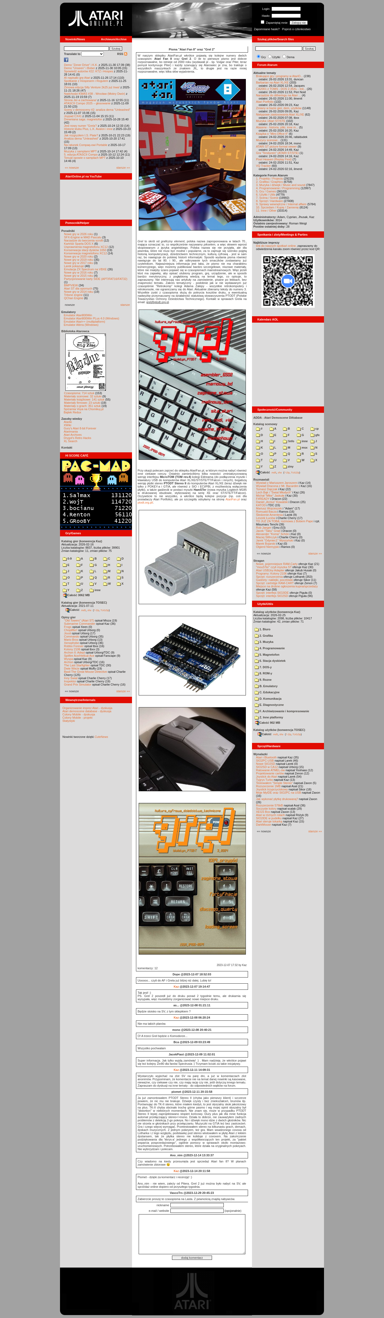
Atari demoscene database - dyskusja (86, 711)
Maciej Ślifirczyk (266, 537)
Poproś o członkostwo (296, 29)
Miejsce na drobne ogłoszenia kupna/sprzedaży (287, 586)
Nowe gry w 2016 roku (78, 272)
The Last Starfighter (77, 665)
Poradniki (68, 230)
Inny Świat (71, 678)
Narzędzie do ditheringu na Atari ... (278, 95)
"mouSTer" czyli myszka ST (274, 567)
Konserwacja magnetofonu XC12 (85, 253)
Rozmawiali (261, 479)
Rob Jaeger (263, 527)
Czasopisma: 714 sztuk (79, 393)
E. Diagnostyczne (269, 704)
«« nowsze (72, 167)
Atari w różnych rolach (270, 815)
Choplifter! (70, 630)
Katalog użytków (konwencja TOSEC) (279, 729)
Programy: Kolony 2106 (271, 573)
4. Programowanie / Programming (278, 188)
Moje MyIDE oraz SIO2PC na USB (278, 792)
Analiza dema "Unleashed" (81, 138)
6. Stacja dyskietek (270, 660)
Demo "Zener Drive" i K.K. (81, 64)
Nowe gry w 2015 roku (78, 275)
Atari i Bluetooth (266, 757)
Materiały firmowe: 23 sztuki (82, 402)
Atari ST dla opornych (78, 288)
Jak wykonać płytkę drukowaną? (277, 799)
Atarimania (71, 431)
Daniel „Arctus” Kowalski (272, 502)
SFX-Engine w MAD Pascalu (82, 237)
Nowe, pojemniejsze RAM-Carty (277, 563)
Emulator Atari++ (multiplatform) (84, 321)
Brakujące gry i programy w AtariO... (279, 76)
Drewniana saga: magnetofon (83, 119)
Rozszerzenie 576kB (269, 805)
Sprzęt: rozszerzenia (269, 576)
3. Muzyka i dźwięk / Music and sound (280, 185)
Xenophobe (71, 642)
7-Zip (96, 610)
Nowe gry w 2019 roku (78, 259)
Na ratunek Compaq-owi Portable (85, 145)
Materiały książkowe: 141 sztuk (84, 399)
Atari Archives (73, 434)
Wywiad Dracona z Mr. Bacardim (277, 486)
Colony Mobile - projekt (77, 717)
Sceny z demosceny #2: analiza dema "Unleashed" (97, 109)
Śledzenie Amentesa (269, 514)
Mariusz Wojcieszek (269, 508)
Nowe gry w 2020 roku (78, 256)
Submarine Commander (79, 623)
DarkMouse (263, 824)
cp (314, 428)
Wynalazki (260, 754)
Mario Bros (71, 639)
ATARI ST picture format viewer (276, 146)
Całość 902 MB (267, 722)
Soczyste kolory (266, 808)
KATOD (261, 505)
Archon (68, 662)
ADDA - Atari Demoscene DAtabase (277, 417)
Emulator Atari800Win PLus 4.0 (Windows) (91, 318)
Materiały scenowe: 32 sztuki (83, 396)
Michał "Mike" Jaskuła (270, 495)
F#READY (263, 498)
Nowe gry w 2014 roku (78, 291)
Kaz (176, 986)
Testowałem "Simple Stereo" (274, 783)
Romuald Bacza (266, 511)
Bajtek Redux (72, 412)
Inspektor (70, 681)
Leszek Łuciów (265, 518)
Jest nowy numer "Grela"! (80, 125)
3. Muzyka (264, 641)
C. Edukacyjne (267, 692)
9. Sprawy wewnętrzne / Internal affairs (281, 204)
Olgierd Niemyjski (267, 546)
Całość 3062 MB (76, 595)
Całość (72, 609)
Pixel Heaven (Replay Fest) (274, 159)
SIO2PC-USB (265, 760)
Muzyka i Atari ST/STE (270, 120)
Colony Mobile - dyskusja (78, 714)
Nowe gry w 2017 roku (78, 262)
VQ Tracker (263, 165)
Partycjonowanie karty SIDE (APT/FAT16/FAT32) (95, 278)
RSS (122, 54)
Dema (290, 57)
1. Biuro (262, 629)
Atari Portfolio (265, 101)
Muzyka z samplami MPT (80, 151)
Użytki (276, 57)
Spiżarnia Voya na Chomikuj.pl (83, 409)
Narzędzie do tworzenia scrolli (83, 240)
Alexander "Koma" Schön (272, 534)
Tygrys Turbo (264, 779)
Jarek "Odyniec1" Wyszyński (274, 540)
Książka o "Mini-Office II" (272, 133)
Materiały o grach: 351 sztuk (82, 405)
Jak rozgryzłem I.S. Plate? (81, 135)
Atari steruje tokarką (269, 821)
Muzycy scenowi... (268, 140)
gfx (315, 435)
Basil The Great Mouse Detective (85, 671)
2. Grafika (264, 635)
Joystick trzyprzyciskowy (272, 789)
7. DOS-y (263, 667)
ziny (288, 466)
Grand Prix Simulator (77, 684)
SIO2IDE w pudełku (269, 818)
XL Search (70, 441)
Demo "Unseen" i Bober (79, 68)
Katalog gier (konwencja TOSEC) (84, 602)
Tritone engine (73, 294)
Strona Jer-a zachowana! (80, 100)
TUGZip (105, 610)
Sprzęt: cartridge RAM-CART (275, 583)
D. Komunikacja (268, 698)
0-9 (67, 558)
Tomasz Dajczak (266, 489)
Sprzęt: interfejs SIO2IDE (272, 592)
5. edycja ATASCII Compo (81, 154)
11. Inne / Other (266, 210)
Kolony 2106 (72, 649)
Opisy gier (68, 617)
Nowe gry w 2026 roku (78, 234)
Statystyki (68, 720)
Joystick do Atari (266, 776)
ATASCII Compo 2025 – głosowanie (87, 103)
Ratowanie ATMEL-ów (270, 770)
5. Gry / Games (266, 191)
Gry (263, 57)
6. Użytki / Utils (265, 194)
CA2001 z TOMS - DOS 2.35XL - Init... (281, 88)
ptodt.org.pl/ (145, 502)
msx (302, 447)
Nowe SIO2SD (265, 763)
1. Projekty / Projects (269, 178)
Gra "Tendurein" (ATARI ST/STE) (277, 153)
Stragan (258, 560)
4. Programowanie (270, 648)
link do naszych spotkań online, (276, 245)
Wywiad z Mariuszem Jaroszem (276, 482)
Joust (67, 633)
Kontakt (66, 447)
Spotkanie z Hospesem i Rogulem (86, 80)
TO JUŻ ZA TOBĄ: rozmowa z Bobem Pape (284, 521)
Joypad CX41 (73, 116)
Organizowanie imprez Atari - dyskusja (87, 708)
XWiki (67, 425)
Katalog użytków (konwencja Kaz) (276, 612)
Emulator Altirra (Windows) (81, 324)
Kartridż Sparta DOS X (79, 243)
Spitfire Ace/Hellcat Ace (79, 655)
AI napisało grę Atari (77, 77)
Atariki (68, 421)
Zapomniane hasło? (267, 29)
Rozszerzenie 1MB (268, 786)
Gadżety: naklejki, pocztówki (274, 579)
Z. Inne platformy (269, 717)
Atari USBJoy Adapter (270, 570)
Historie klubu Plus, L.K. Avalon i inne (88, 128)
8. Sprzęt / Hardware (269, 201)
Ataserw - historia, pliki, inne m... (277, 127)
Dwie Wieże (71, 668)
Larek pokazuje (74, 266)
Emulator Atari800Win (78, 315)
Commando (71, 636)
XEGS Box (263, 811)
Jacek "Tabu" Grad (268, 530)
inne (95, 590)
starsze (125, 304)
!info (288, 441)
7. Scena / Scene (267, 197)
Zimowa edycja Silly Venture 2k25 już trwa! (91, 87)
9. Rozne (263, 679)
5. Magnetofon (267, 654)
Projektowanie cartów (270, 773)
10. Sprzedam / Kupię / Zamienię (277, 207)
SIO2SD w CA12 (267, 767)
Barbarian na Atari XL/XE (272, 82)
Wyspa (68, 658)
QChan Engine (73, 298)
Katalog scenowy (265, 424)
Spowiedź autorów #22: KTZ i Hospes (88, 71)
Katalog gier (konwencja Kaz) (81, 541)
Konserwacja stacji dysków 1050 (85, 250)
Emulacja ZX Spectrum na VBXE (85, 269)
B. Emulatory (266, 686)
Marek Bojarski (265, 543)
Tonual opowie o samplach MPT (85, 157)
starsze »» (123, 167)
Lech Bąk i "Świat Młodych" (273, 492)
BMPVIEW (71, 285)
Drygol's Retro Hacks (77, 438)
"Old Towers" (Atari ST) (79, 620)
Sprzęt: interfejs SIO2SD (272, 595)
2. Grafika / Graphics (269, 181)
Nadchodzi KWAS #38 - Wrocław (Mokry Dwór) (94, 93)
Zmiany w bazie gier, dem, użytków (279, 108)
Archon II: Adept (75, 652)
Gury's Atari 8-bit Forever (80, 428)
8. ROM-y (263, 673)
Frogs (67, 626)
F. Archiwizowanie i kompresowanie (282, 711)
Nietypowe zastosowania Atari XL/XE (280, 114)
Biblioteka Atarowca (75, 331)
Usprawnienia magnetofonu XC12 (86, 246)
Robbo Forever (73, 646)
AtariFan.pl (233, 499)
